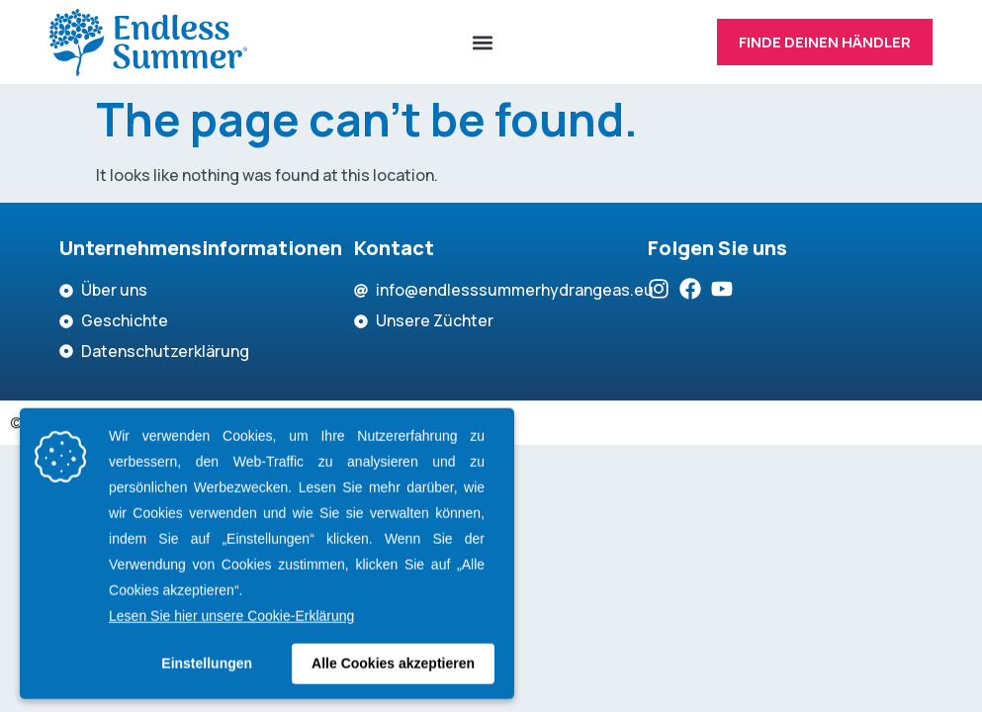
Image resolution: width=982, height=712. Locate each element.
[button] (482, 42)
